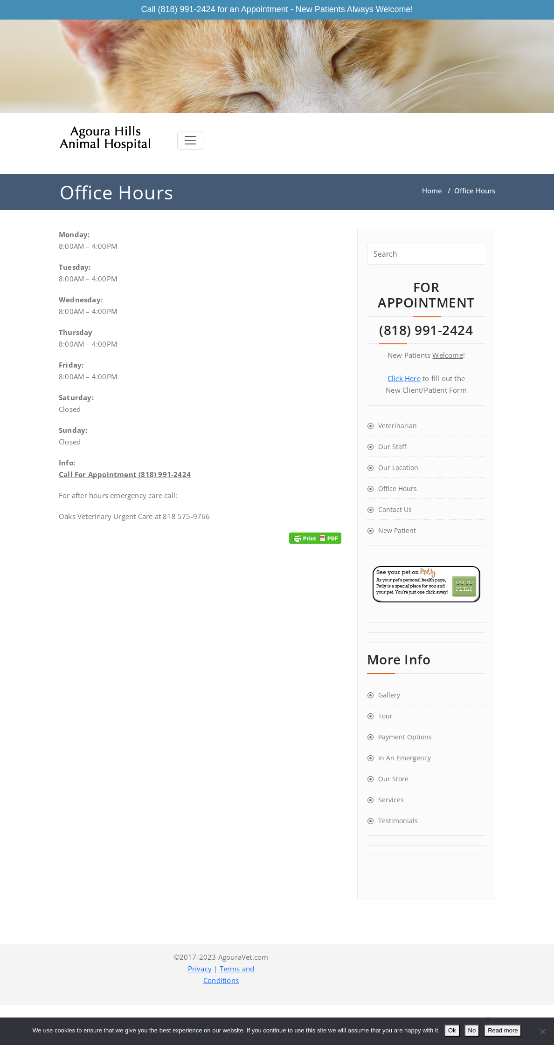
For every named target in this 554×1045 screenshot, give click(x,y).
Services (391, 799)
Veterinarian (397, 425)
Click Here (404, 378)
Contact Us (395, 509)
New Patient (397, 530)
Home (432, 190)
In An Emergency (404, 757)
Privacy (200, 968)
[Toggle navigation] (190, 140)
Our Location (398, 467)
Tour (385, 715)
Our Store (393, 778)
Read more (503, 1030)
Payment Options (405, 736)
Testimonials (398, 820)
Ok (452, 1030)
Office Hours (397, 488)
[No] (542, 1031)
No (472, 1030)
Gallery (389, 694)
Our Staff (392, 446)
